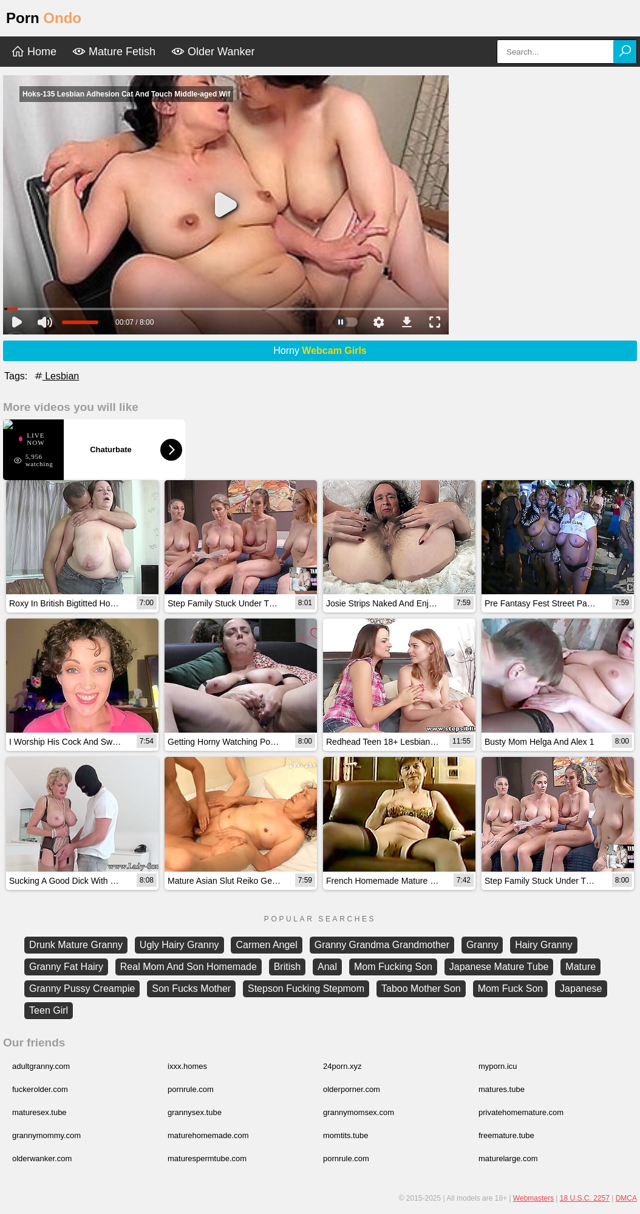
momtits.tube (345, 1135)
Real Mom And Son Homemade (188, 966)
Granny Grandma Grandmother (382, 945)
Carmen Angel (266, 945)
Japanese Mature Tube (499, 966)
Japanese (581, 988)
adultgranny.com (41, 1066)
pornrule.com (191, 1089)
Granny (482, 945)
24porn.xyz (342, 1066)
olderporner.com (351, 1089)
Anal (327, 966)
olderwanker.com (42, 1158)
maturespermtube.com (207, 1158)
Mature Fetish (113, 51)
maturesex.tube (39, 1112)
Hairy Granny (543, 945)
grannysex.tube (195, 1112)
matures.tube (501, 1089)
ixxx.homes (187, 1066)
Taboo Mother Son (421, 988)
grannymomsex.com (358, 1112)
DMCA (626, 1198)
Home (33, 51)
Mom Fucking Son (393, 966)
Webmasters (533, 1198)
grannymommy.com (46, 1135)
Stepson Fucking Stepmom (306, 988)
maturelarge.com (508, 1158)
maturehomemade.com (208, 1135)
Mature (580, 966)
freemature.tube (506, 1135)
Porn (43, 18)
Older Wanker (212, 51)
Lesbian (56, 376)
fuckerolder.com (40, 1089)
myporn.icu (497, 1066)
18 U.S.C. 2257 (585, 1198)
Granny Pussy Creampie (82, 988)
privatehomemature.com (520, 1112)
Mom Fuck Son (510, 988)
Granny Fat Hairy (66, 966)
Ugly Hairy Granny (179, 945)
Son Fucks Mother (191, 988)
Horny (320, 350)
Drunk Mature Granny (76, 945)
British (287, 966)
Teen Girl (48, 1010)
